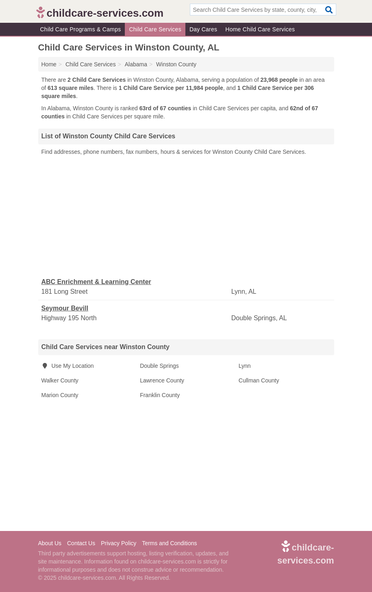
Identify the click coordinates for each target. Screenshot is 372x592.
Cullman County (259, 380)
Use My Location (67, 366)
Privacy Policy (118, 543)
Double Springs (159, 366)
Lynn (245, 366)
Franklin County (160, 395)
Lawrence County (162, 380)
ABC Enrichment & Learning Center (96, 281)
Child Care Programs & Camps (80, 29)
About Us (50, 543)
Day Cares (203, 29)
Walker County (59, 380)
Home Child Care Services (260, 29)
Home (49, 64)
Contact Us (81, 543)
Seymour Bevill (65, 308)
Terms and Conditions (169, 543)
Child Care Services (155, 29)
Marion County (59, 395)
